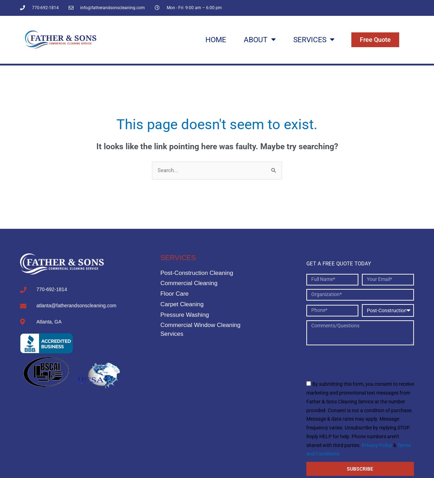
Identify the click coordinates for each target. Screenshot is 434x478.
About (260, 39)
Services (313, 39)
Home (215, 39)
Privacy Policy (377, 445)
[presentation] (359, 362)
